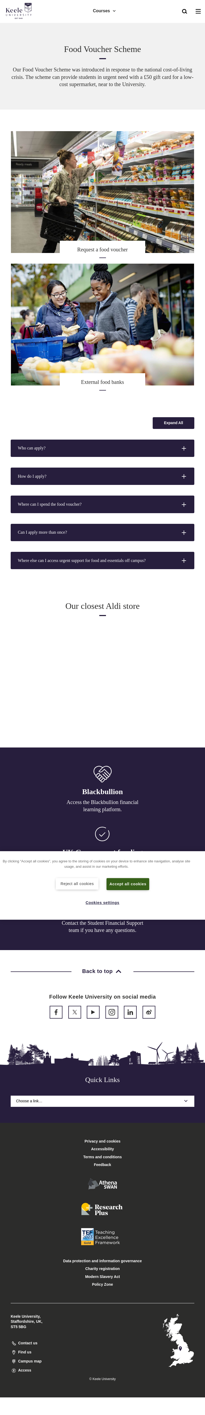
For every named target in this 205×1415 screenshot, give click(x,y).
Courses (104, 11)
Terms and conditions (102, 1157)
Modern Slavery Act (102, 1277)
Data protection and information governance (102, 1261)
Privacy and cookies (103, 1141)
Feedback (102, 1165)
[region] (102, 885)
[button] (184, 11)
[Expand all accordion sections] (173, 423)
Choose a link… (102, 1101)
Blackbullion (102, 792)
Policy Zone (102, 1284)
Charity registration (102, 1269)
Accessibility (102, 1149)
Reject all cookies (77, 884)
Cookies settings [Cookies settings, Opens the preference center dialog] (103, 903)
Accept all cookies (128, 884)
